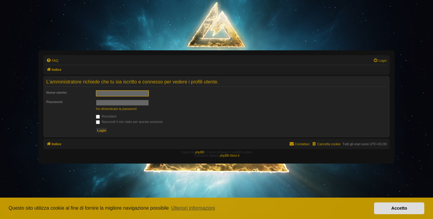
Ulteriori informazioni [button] (193, 208)
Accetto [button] (399, 208)
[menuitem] (52, 60)
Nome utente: (56, 92)
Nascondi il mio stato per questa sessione (129, 122)
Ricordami (106, 116)
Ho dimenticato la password (116, 109)
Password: (54, 102)
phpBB (199, 152)
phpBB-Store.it (229, 155)
